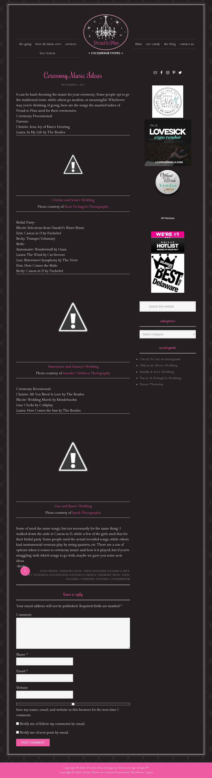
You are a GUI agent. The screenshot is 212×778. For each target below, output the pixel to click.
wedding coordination (113, 579)
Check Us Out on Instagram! (160, 359)
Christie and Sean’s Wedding (73, 200)
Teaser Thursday (152, 384)
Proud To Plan (106, 34)
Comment (23, 615)
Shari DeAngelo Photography (86, 207)
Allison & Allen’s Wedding (158, 365)
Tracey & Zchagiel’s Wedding (160, 378)
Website (22, 688)
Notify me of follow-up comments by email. (52, 724)
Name (22, 655)
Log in (149, 772)
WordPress (137, 772)
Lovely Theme (91, 772)
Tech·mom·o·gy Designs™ (133, 767)
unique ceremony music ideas (107, 575)
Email (22, 671)
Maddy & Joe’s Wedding (157, 372)
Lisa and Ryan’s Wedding (73, 506)
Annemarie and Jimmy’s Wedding (73, 367)
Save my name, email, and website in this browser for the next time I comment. (67, 712)
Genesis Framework (116, 772)
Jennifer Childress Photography (86, 373)
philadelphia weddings (66, 575)
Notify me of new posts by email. (44, 733)
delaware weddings (107, 571)
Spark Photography (86, 513)
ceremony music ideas (74, 571)
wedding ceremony (80, 579)
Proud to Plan (95, 767)
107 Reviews (167, 218)
